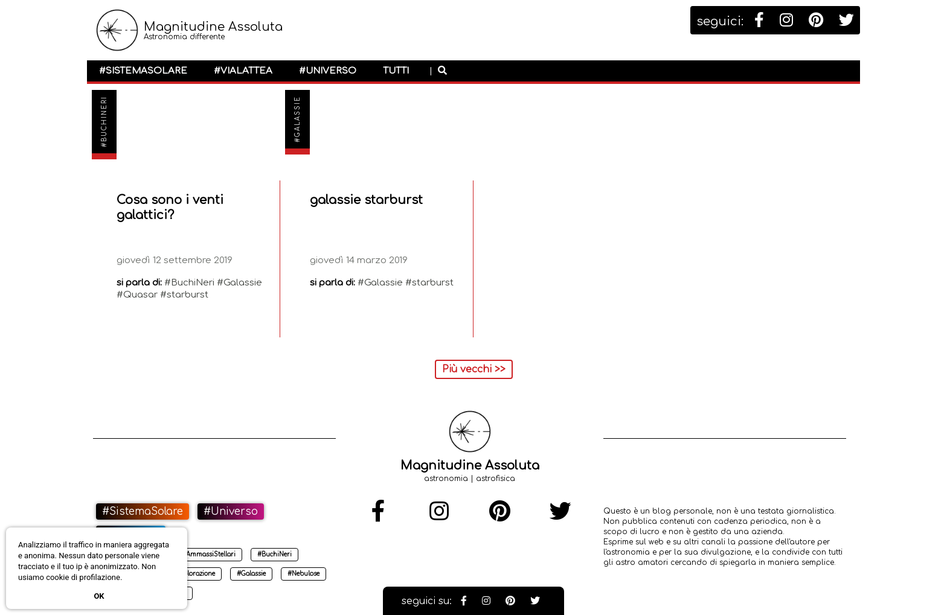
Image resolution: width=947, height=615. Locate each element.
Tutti (396, 71)
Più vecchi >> (474, 369)
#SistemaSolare (143, 71)
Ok (99, 596)
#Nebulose (303, 573)
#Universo (327, 71)
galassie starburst (366, 200)
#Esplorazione (193, 573)
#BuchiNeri (104, 121)
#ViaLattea (243, 71)
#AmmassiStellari (209, 554)
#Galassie (297, 119)
